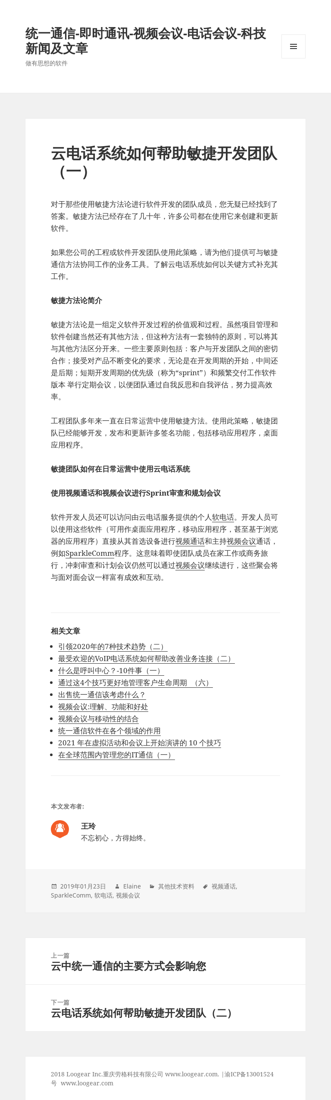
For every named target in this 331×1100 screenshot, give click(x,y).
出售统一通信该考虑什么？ (102, 694)
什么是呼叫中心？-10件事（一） (111, 670)
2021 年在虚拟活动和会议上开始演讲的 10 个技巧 (139, 743)
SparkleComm (90, 553)
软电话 (223, 517)
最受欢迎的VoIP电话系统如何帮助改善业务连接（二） (146, 658)
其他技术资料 (176, 886)
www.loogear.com (87, 1083)
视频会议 (241, 541)
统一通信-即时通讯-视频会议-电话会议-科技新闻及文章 (145, 40)
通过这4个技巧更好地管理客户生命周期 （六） (135, 682)
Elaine (132, 886)
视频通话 (190, 541)
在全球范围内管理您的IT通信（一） (116, 755)
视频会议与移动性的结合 (98, 718)
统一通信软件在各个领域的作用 (109, 730)
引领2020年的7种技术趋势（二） (113, 646)
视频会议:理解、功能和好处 (103, 706)
